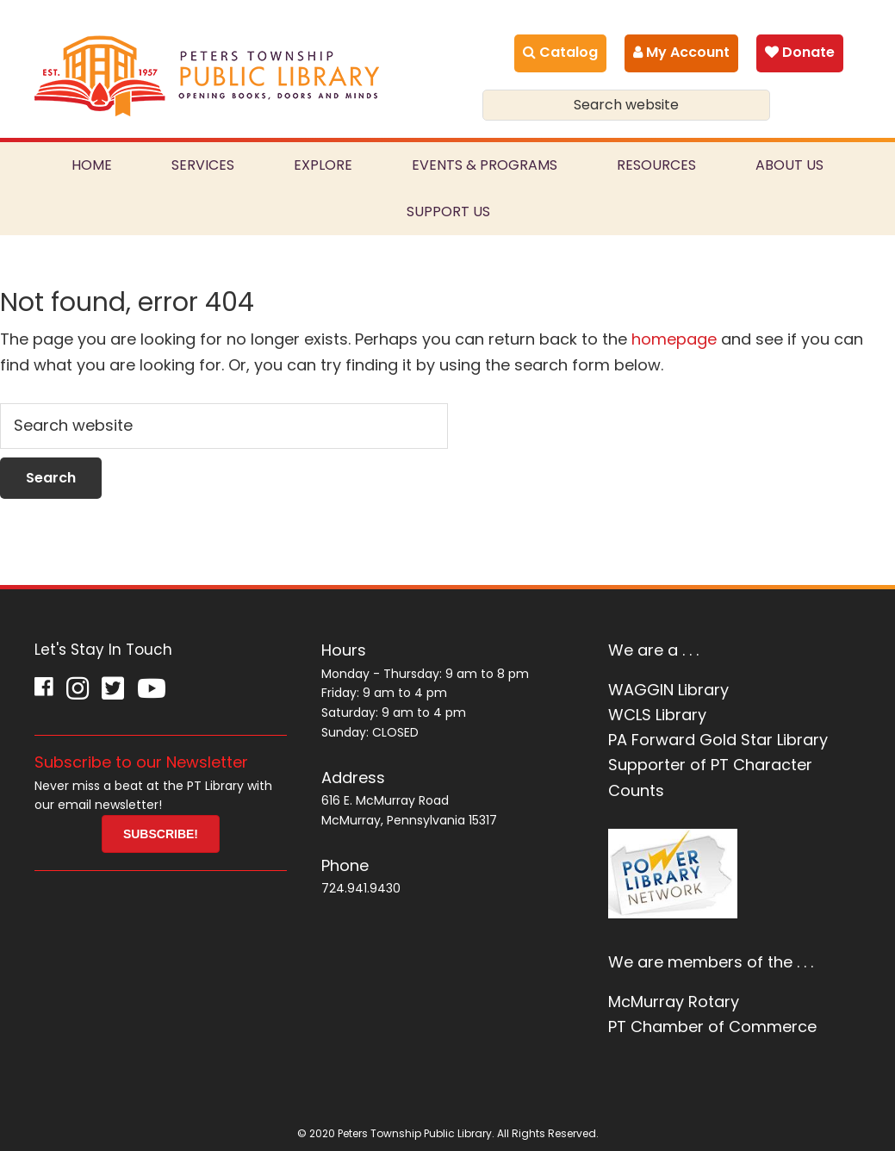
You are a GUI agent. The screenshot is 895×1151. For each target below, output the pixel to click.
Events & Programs (484, 165)
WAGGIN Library (668, 689)
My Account (681, 52)
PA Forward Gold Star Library (718, 739)
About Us (789, 165)
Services (202, 165)
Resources (656, 165)
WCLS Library (657, 714)
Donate (800, 52)
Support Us (448, 211)
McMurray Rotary (673, 1001)
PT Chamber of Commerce (712, 1026)
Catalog (560, 52)
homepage (674, 339)
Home (91, 165)
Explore (323, 165)
